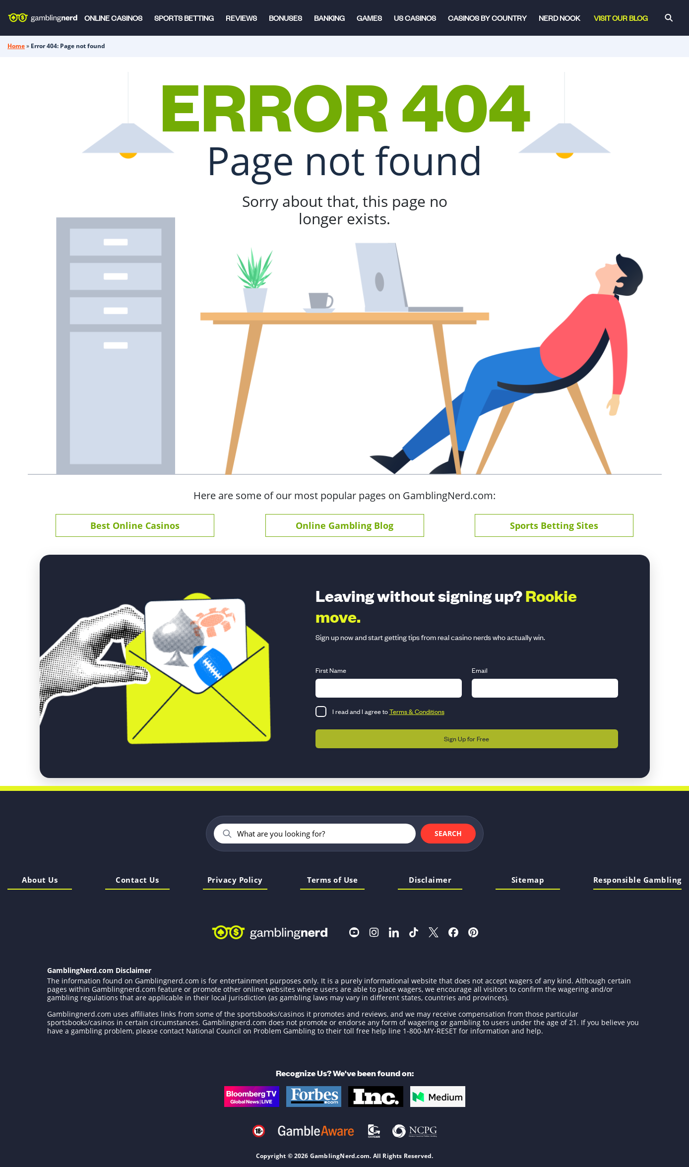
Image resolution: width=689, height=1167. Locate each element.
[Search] (669, 18)
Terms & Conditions (416, 711)
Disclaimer (430, 880)
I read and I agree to (388, 711)
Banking (329, 17)
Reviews (241, 17)
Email (480, 670)
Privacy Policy (235, 880)
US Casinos (415, 17)
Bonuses (285, 17)
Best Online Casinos (135, 525)
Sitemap (528, 880)
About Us (40, 880)
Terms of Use (332, 880)
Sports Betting (184, 17)
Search (448, 833)
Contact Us (137, 880)
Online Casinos (113, 17)
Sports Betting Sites (554, 525)
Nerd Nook (559, 17)
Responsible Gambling (637, 880)
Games (369, 17)
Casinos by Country (487, 17)
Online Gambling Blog (344, 525)
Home (16, 46)
